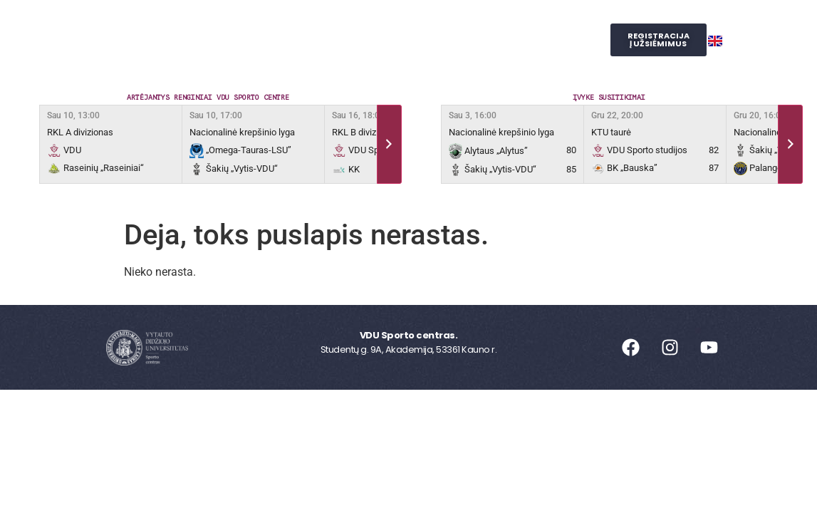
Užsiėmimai (340, 23)
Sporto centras (231, 23)
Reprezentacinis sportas (469, 23)
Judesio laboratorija (304, 56)
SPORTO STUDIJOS (435, 56)
